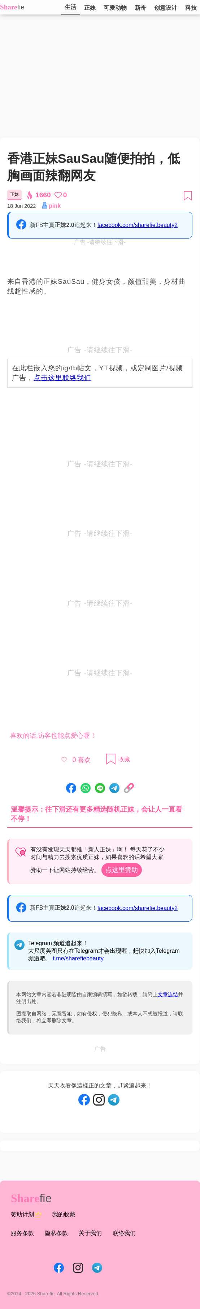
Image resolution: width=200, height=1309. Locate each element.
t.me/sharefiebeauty (78, 958)
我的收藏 (63, 1214)
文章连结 (168, 994)
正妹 (90, 8)
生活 (70, 7)
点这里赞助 (121, 870)
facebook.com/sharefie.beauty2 (137, 225)
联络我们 (124, 1233)
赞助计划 (26, 1215)
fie (21, 7)
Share (8, 7)
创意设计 (165, 8)
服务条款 (22, 1233)
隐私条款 (56, 1233)
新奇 (140, 8)
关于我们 (90, 1233)
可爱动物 (115, 8)
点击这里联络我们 (62, 378)
